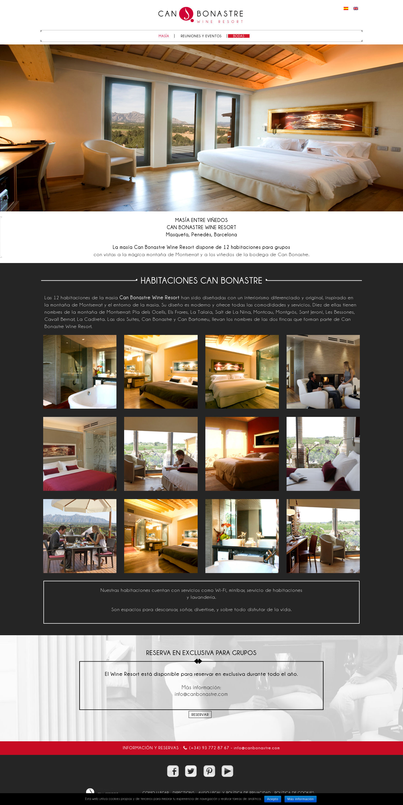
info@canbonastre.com (257, 747)
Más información (300, 799)
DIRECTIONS (184, 792)
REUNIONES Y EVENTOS (201, 36)
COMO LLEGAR (156, 792)
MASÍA (164, 36)
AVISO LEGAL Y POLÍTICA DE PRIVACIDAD (234, 792)
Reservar (200, 714)
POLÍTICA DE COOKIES (294, 792)
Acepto (272, 799)
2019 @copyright (102, 792)
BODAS (238, 36)
